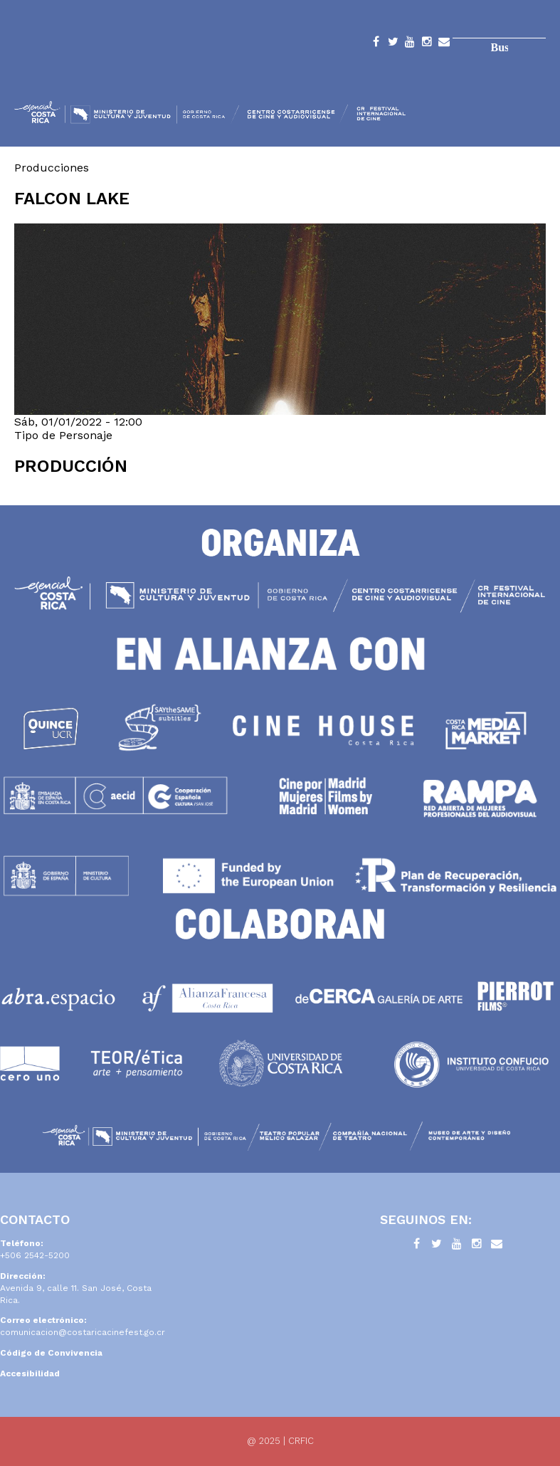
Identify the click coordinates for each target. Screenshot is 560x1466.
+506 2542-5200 (35, 1255)
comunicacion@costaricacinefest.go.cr (82, 1332)
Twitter (392, 44)
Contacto (444, 44)
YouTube (409, 44)
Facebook (375, 44)
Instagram (426, 44)
